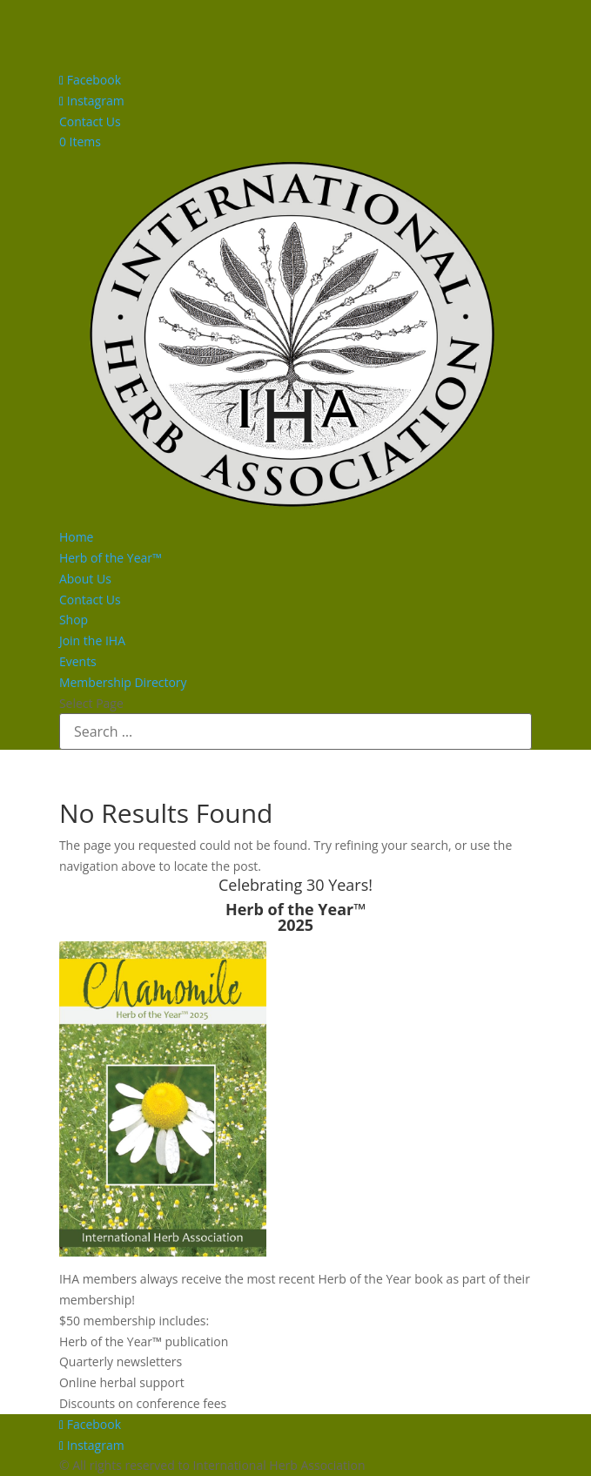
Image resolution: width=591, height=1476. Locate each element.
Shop (73, 619)
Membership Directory (123, 682)
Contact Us (90, 121)
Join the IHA (92, 640)
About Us (85, 578)
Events (78, 661)
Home (76, 537)
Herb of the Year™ (110, 557)
